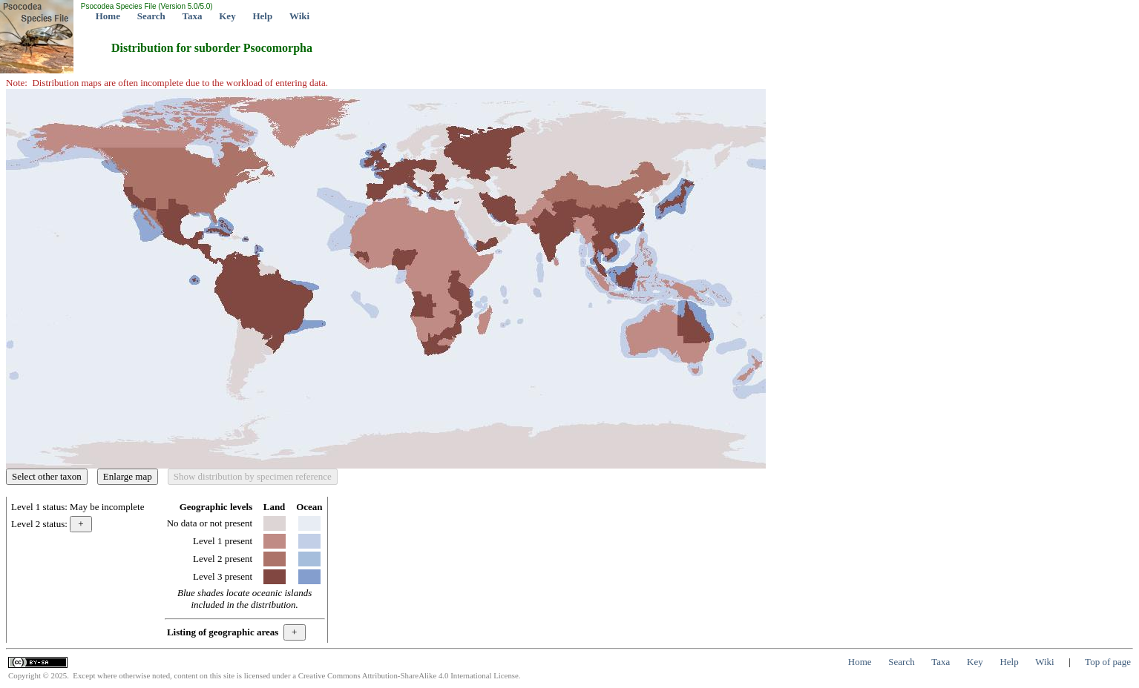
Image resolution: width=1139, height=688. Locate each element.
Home (108, 16)
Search (151, 16)
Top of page (1108, 661)
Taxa (193, 16)
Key (227, 16)
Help (262, 16)
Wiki (299, 16)
